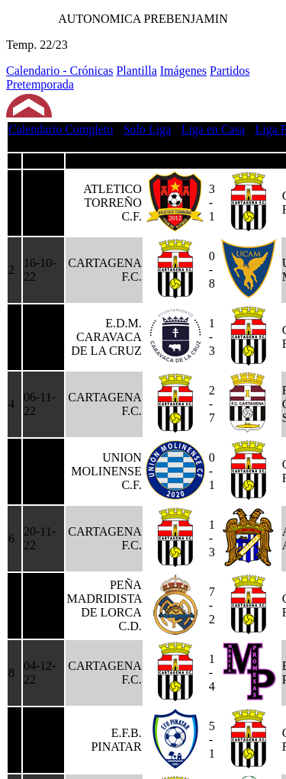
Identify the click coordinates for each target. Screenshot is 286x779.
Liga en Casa (214, 129)
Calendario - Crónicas (59, 70)
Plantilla (136, 70)
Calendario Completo (60, 129)
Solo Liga (148, 129)
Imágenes (183, 70)
